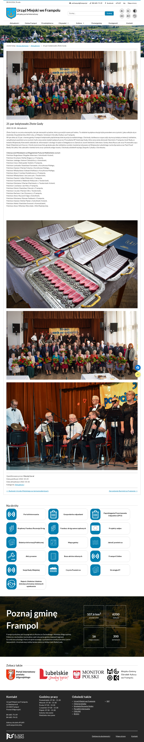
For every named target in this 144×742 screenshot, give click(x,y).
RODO (76, 714)
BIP (108, 701)
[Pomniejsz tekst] (128, 11)
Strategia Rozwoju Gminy (83, 706)
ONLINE (77, 711)
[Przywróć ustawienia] (135, 16)
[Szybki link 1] (138, 367)
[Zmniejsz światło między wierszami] (128, 16)
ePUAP (118, 3)
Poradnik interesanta (82, 709)
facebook (110, 3)
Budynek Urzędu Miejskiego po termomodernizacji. (29, 491)
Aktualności (14, 23)
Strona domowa (22, 46)
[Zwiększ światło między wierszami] (122, 16)
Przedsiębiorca (47, 23)
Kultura (80, 23)
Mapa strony (132, 3)
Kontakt (129, 23)
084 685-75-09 (97, 3)
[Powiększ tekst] (122, 11)
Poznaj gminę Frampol (96, 23)
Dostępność (113, 23)
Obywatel (64, 23)
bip (124, 3)
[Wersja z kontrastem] (135, 11)
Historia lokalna (80, 704)
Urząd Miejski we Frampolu (84, 701)
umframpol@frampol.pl (79, 3)
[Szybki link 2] (138, 374)
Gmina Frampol (31, 23)
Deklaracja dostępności (101, 736)
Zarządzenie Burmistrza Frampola (122, 491)
